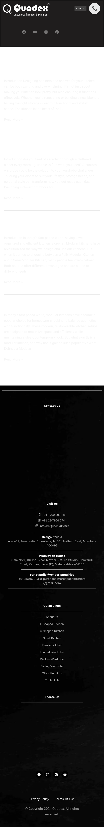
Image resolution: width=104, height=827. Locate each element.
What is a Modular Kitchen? (31, 305)
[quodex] (52, 738)
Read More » (13, 119)
